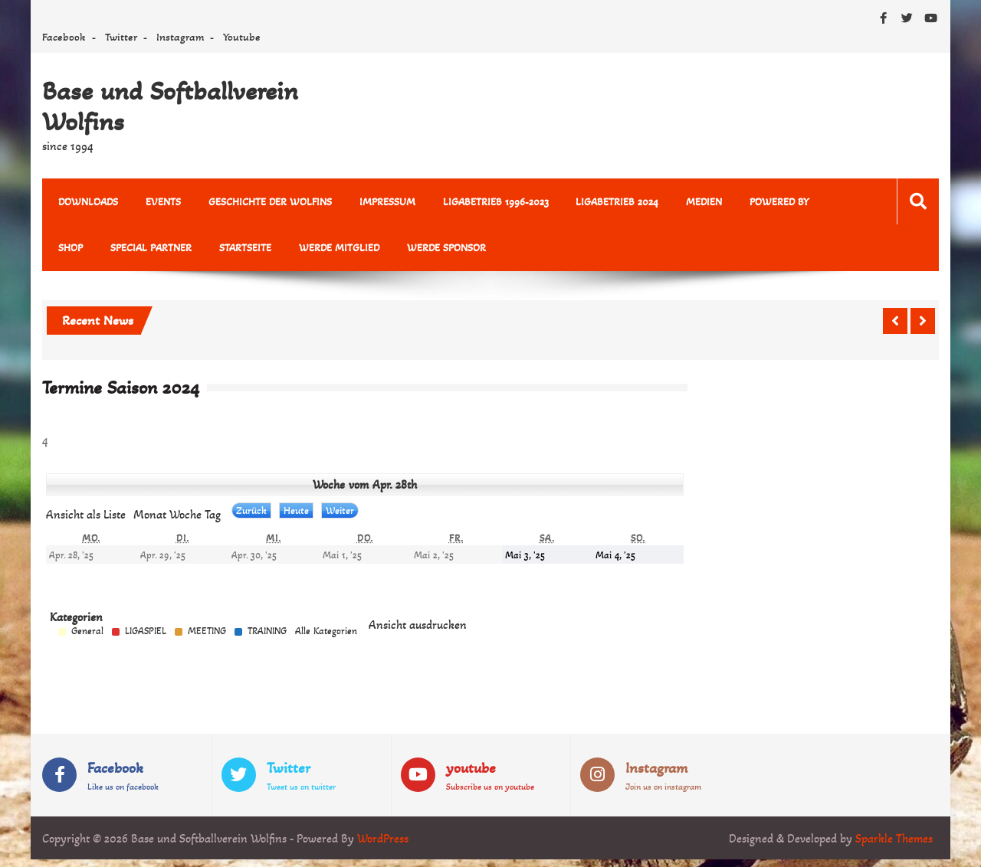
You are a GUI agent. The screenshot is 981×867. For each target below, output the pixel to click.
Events (161, 201)
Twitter (121, 37)
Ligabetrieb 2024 (609, 201)
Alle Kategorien (326, 632)
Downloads (87, 201)
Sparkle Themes (894, 838)
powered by (769, 201)
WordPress (382, 838)
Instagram (180, 37)
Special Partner (148, 248)
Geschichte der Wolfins (266, 201)
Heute (296, 511)
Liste (86, 515)
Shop (69, 248)
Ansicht (418, 625)
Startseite (241, 248)
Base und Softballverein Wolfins (170, 106)
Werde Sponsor (439, 248)
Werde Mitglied (334, 248)
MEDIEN (695, 201)
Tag (213, 515)
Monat (149, 515)
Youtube (242, 37)
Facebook (64, 37)
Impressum (382, 201)
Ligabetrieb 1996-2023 (489, 201)
